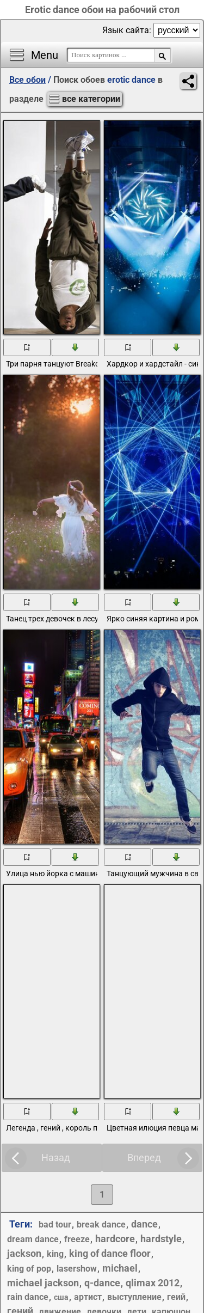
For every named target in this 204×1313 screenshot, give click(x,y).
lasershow (77, 1268)
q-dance (102, 1282)
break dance (101, 1224)
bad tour (55, 1224)
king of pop (29, 1268)
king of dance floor (110, 1253)
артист (88, 1297)
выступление (134, 1297)
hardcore (115, 1238)
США (61, 1297)
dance (144, 1224)
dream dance (33, 1239)
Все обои (27, 80)
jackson (24, 1253)
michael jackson (43, 1282)
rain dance (27, 1297)
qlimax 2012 (153, 1282)
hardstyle (161, 1238)
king (55, 1254)
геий (176, 1297)
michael (120, 1268)
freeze (77, 1239)
